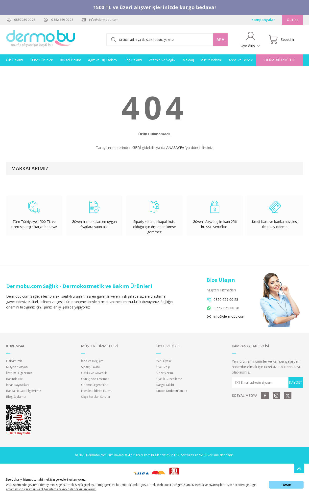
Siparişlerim (164, 373)
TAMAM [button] (286, 485)
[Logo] (40, 39)
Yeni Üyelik (163, 361)
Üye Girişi (163, 367)
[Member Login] (251, 39)
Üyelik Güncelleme (169, 379)
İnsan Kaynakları (17, 385)
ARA (220, 39)
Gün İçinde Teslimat (95, 379)
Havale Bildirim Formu (96, 391)
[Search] (167, 39)
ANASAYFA (175, 147)
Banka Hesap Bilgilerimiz (23, 391)
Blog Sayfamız (16, 397)
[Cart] (281, 39)
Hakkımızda (14, 361)
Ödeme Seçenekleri (94, 385)
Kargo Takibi (165, 385)
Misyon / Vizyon (17, 367)
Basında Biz (14, 379)
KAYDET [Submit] (295, 382)
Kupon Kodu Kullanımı (171, 391)
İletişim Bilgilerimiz (19, 373)
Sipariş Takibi (90, 367)
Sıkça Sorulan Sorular (95, 397)
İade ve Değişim (92, 361)
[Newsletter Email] (267, 382)
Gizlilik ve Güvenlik (94, 373)
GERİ (136, 147)
